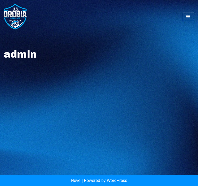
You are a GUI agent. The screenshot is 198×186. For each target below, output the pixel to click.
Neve (75, 180)
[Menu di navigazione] (188, 16)
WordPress (117, 180)
